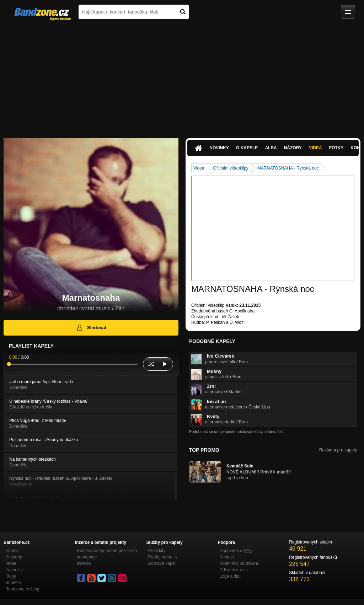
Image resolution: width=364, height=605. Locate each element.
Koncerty (13, 557)
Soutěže (13, 582)
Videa (315, 147)
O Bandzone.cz (233, 569)
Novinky (219, 147)
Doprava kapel (162, 563)
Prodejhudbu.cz (163, 557)
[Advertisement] (182, 77)
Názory (293, 147)
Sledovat (91, 328)
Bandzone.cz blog (22, 589)
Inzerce (84, 563)
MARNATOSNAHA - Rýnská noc (288, 168)
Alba (271, 147)
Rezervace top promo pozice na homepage (107, 554)
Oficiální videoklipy (230, 168)
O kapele (247, 147)
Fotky (336, 147)
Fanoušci (14, 569)
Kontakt (226, 557)
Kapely (11, 550)
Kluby (10, 576)
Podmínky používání (238, 563)
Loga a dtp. (230, 576)
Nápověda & (235, 550)
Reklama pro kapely (338, 450)
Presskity (157, 550)
